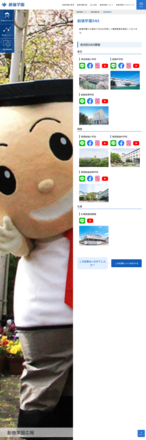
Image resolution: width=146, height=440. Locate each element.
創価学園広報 (82, 5)
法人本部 (93, 5)
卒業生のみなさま (7, 16)
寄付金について (7, 30)
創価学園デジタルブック (125, 5)
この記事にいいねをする (126, 263)
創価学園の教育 (68, 5)
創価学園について (106, 5)
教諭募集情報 (7, 44)
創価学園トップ (82, 12)
